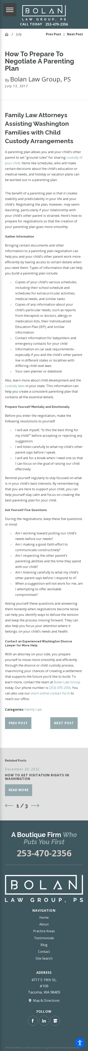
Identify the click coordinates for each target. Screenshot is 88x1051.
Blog (44, 945)
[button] (80, 1043)
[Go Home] (8, 34)
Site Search (44, 958)
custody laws (15, 386)
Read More (19, 790)
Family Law (33, 709)
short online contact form (50, 693)
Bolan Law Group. (67, 682)
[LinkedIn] (44, 1021)
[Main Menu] (9, 9)
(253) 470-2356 (60, 687)
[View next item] (35, 805)
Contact (44, 951)
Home (44, 917)
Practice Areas (44, 931)
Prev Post (18, 723)
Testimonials (44, 938)
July (19, 34)
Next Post (64, 723)
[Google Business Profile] (55, 1021)
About (44, 924)
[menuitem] (44, 917)
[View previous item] (9, 805)
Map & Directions (46, 1000)
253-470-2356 (56, 24)
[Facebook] (33, 1021)
